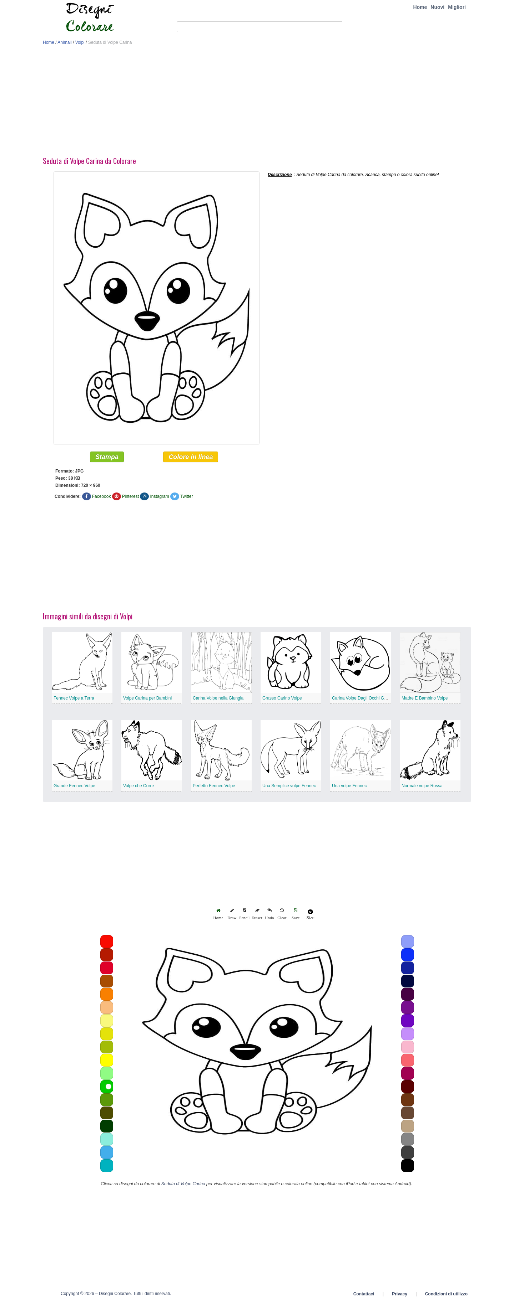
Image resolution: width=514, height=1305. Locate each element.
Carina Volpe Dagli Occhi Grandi (363, 699)
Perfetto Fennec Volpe (214, 787)
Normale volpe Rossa (422, 787)
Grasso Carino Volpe (282, 699)
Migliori (457, 7)
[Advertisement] (257, 103)
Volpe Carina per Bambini (147, 699)
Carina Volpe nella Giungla (218, 699)
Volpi (80, 42)
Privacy (399, 1295)
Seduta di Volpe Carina (183, 1185)
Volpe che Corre (138, 787)
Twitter (186, 497)
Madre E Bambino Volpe (425, 699)
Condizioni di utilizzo (446, 1295)
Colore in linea (190, 458)
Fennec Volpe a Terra (74, 699)
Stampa (107, 458)
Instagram (159, 497)
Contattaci (363, 1295)
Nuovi (437, 7)
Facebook (101, 497)
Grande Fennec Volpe (74, 787)
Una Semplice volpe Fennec (289, 787)
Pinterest (130, 497)
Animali (64, 42)
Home (420, 7)
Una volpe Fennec (349, 787)
